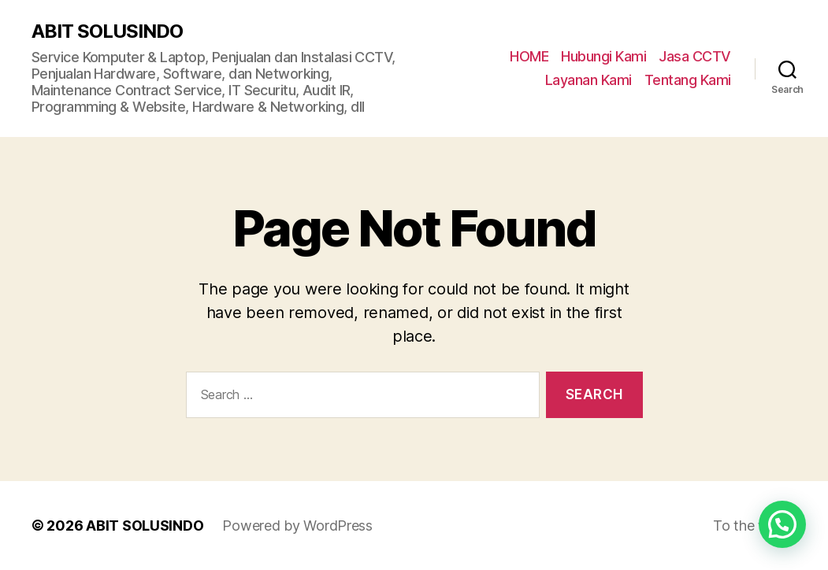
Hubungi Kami (603, 56)
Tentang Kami (687, 80)
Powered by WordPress (297, 525)
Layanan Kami (588, 80)
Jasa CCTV (695, 56)
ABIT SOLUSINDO (107, 31)
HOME (529, 56)
